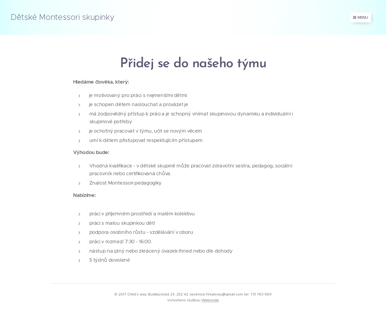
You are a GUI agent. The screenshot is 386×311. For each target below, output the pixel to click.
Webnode (210, 300)
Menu (360, 17)
